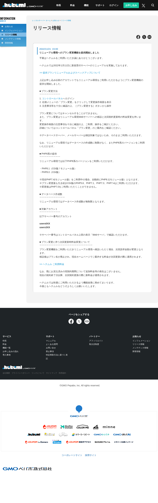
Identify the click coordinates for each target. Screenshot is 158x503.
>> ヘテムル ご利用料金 (52, 264)
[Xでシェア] (144, 37)
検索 (152, 5)
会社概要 (6, 373)
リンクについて (38, 373)
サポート (100, 5)
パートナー (94, 336)
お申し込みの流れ (10, 351)
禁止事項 (50, 351)
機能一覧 (7, 348)
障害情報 (9, 43)
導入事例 (7, 355)
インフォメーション (14, 30)
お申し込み (131, 5)
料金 (72, 5)
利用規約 (62, 373)
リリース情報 (11, 35)
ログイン (113, 5)
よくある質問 (52, 344)
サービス (7, 336)
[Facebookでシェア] (138, 37)
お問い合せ (51, 348)
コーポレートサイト (72, 455)
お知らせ (9, 26)
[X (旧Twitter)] (143, 5)
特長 (58, 5)
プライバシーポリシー (21, 373)
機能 (86, 5)
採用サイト (90, 455)
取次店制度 (94, 344)
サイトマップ (51, 373)
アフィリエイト (96, 341)
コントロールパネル (52, 98)
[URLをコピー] (149, 37)
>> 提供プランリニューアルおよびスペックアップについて (70, 72)
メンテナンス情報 (13, 39)
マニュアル (51, 341)
